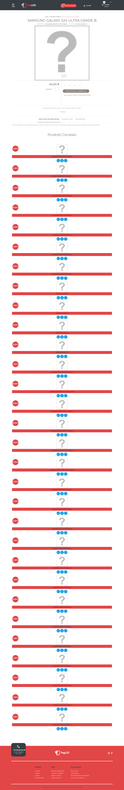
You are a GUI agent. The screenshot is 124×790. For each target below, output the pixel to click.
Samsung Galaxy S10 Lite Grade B (62, 274)
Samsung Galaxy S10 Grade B (62, 235)
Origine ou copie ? (56, 775)
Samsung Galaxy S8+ (62, 333)
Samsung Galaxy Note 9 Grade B (62, 489)
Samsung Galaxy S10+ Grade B (62, 215)
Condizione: (72, 24)
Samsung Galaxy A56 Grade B (62, 646)
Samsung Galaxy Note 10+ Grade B (62, 431)
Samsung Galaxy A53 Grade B (62, 705)
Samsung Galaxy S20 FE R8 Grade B (62, 176)
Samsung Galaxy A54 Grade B (62, 685)
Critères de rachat (56, 778)
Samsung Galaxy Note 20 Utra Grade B (62, 391)
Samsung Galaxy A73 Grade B (62, 568)
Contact (37, 775)
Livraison (37, 773)
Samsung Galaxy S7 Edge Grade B (62, 372)
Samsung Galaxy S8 (62, 352)
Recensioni (80, 119)
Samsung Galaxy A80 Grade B (62, 548)
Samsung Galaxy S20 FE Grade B (62, 156)
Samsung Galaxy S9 (62, 313)
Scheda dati (67, 119)
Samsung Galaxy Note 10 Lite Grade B (62, 470)
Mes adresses (75, 773)
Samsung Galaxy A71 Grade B (62, 607)
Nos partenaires (39, 778)
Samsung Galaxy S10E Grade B (62, 254)
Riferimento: (41, 24)
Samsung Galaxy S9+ (62, 293)
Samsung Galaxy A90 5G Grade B (62, 529)
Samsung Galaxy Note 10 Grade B (62, 450)
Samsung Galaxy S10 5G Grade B (62, 196)
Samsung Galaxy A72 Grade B (62, 587)
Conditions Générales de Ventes (66, 787)
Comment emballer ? (57, 773)
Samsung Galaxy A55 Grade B (62, 666)
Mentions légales (78, 787)
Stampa (63, 112)
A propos (37, 771)
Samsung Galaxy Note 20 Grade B (62, 411)
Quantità (49, 89)
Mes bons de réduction (78, 778)
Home (46, 16)
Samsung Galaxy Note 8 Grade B (62, 509)
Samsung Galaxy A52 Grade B (62, 725)
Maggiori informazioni (49, 119)
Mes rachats (74, 771)
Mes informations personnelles (80, 775)
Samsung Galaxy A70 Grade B (62, 626)
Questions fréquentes (57, 771)
